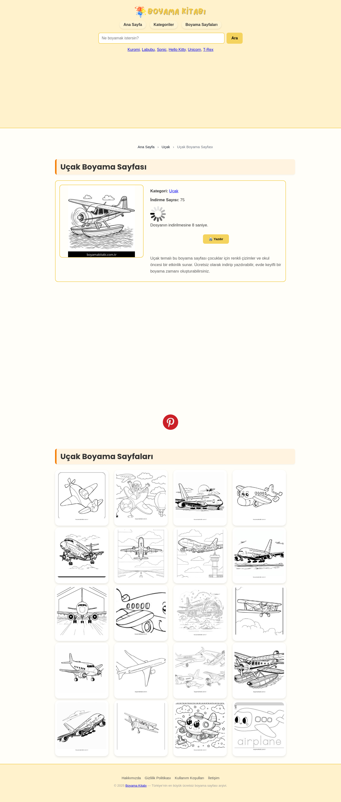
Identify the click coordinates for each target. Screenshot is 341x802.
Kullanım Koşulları (189, 778)
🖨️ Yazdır (216, 239)
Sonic (161, 50)
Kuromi (134, 50)
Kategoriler (164, 25)
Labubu (148, 50)
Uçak (173, 191)
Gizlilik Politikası (158, 778)
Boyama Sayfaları (201, 25)
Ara (234, 38)
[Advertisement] (170, 88)
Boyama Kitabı (135, 785)
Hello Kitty (177, 50)
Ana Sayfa (132, 25)
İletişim (213, 778)
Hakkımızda (131, 778)
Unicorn (194, 50)
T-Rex (208, 50)
